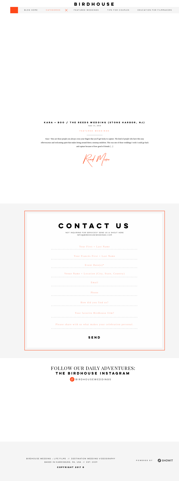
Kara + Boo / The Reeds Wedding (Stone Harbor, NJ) (94, 123)
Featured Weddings (95, 131)
